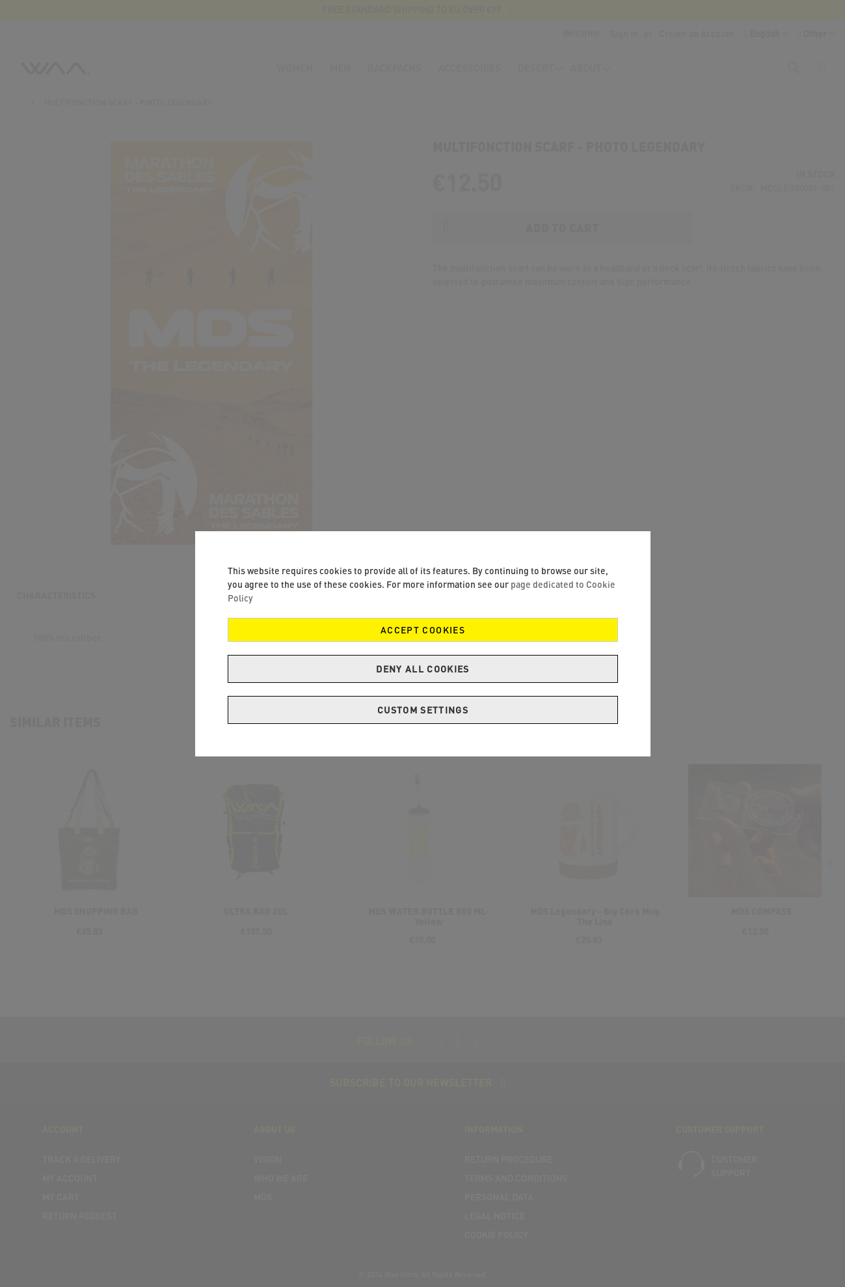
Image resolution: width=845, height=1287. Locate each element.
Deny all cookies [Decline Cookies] (423, 668)
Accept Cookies (423, 629)
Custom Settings (422, 709)
